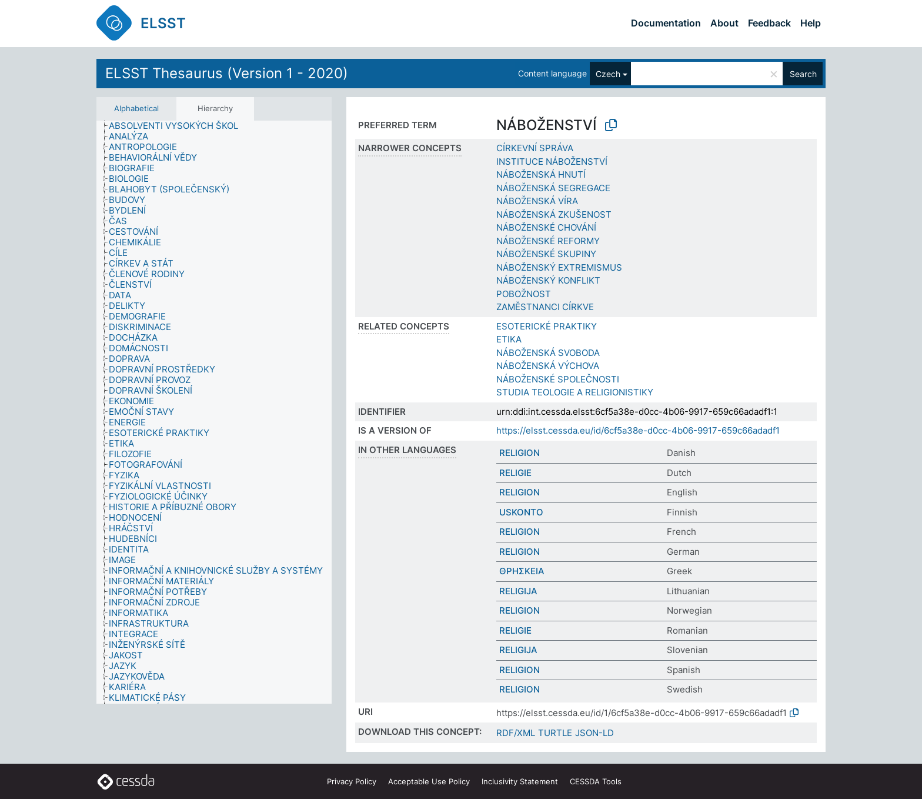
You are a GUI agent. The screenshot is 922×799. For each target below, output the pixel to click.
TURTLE (555, 732)
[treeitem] (178, 126)
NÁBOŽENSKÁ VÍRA (537, 201)
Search (803, 74)
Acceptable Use (429, 781)
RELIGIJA (518, 591)
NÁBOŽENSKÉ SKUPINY (546, 253)
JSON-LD (594, 732)
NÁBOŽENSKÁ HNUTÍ (541, 174)
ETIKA (509, 339)
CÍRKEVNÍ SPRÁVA (534, 148)
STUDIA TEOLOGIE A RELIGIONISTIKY (574, 392)
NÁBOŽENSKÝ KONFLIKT (548, 280)
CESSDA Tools (596, 781)
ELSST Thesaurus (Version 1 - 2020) (226, 73)
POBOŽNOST (523, 293)
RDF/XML (515, 732)
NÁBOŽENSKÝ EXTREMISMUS (559, 267)
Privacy (351, 781)
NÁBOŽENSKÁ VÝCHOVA (547, 365)
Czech (608, 74)
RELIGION (519, 452)
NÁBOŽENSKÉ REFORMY (548, 241)
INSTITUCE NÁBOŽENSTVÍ (551, 161)
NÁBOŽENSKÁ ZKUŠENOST (554, 214)
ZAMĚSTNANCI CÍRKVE (545, 306)
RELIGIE (515, 472)
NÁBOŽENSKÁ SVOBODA (548, 352)
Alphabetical (136, 108)
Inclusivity (520, 781)
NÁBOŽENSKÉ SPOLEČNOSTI (557, 379)
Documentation (666, 23)
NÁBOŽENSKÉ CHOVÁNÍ (546, 227)
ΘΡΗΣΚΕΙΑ (521, 571)
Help (810, 23)
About (724, 23)
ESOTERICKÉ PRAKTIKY (546, 326)
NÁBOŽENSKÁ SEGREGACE (553, 188)
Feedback (769, 23)
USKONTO (521, 512)
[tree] (214, 412)
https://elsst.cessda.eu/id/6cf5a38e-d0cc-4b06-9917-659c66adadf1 (638, 430)
